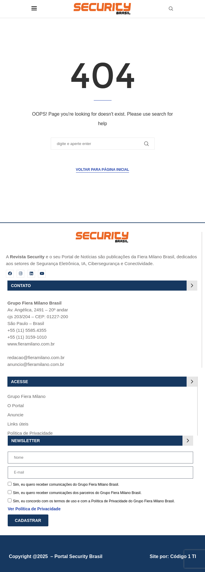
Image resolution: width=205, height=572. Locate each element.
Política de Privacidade (30, 433)
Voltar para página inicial (102, 170)
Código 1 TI (183, 556)
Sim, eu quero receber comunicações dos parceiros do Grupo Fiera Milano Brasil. (77, 493)
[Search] (171, 9)
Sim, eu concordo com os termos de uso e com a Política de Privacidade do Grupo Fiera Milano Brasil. (94, 501)
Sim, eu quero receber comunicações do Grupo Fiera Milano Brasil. (66, 484)
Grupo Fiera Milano (26, 396)
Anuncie (15, 414)
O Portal (15, 405)
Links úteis (17, 424)
